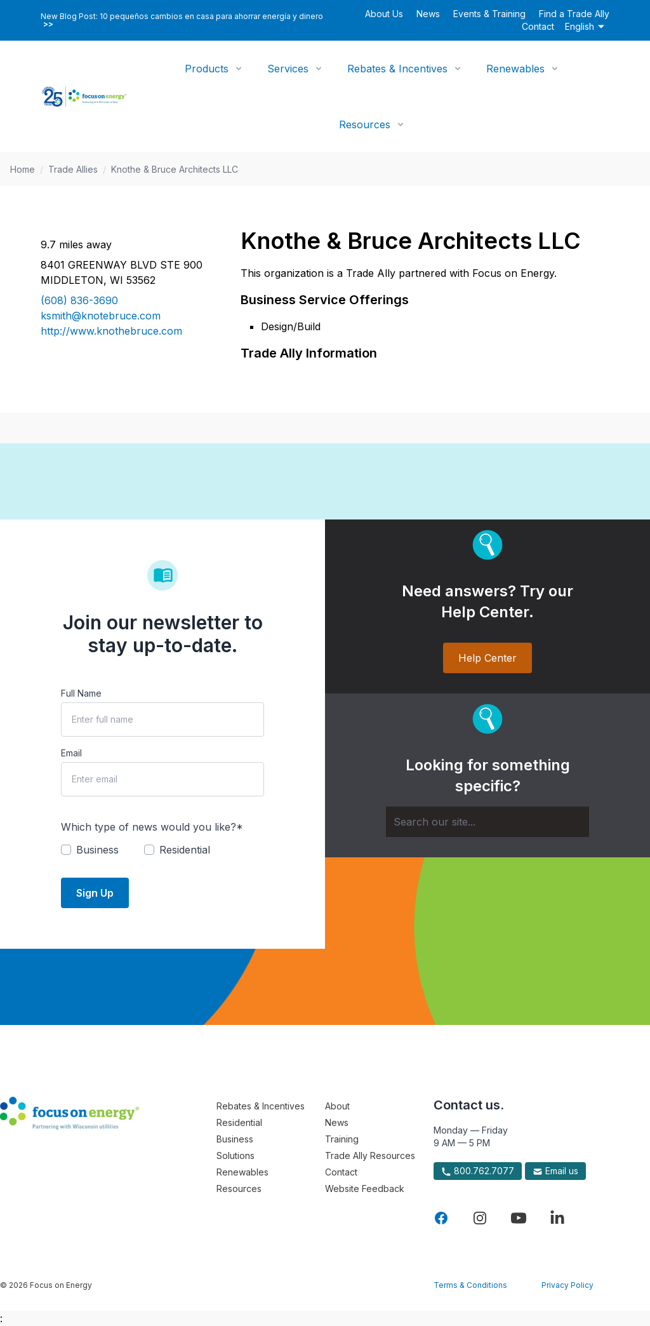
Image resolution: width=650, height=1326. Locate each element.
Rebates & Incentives (397, 68)
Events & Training (489, 13)
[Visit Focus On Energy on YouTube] (518, 1218)
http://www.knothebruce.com (111, 331)
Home (22, 169)
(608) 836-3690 (79, 300)
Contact (538, 26)
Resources (364, 124)
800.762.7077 (477, 1171)
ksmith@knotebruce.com (101, 315)
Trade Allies (73, 169)
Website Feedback (364, 1188)
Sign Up (95, 893)
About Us (384, 13)
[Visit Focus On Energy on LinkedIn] (557, 1218)
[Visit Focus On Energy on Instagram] (480, 1218)
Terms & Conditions (470, 1285)
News (428, 13)
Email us (555, 1171)
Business (234, 1139)
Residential (239, 1122)
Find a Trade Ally (574, 13)
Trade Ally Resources (370, 1155)
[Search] (487, 822)
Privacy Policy (567, 1285)
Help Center (487, 658)
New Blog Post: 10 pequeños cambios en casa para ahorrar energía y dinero (182, 20)
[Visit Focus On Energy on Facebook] (441, 1218)
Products (207, 68)
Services (287, 68)
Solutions (235, 1155)
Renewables (515, 68)
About (337, 1106)
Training (342, 1139)
